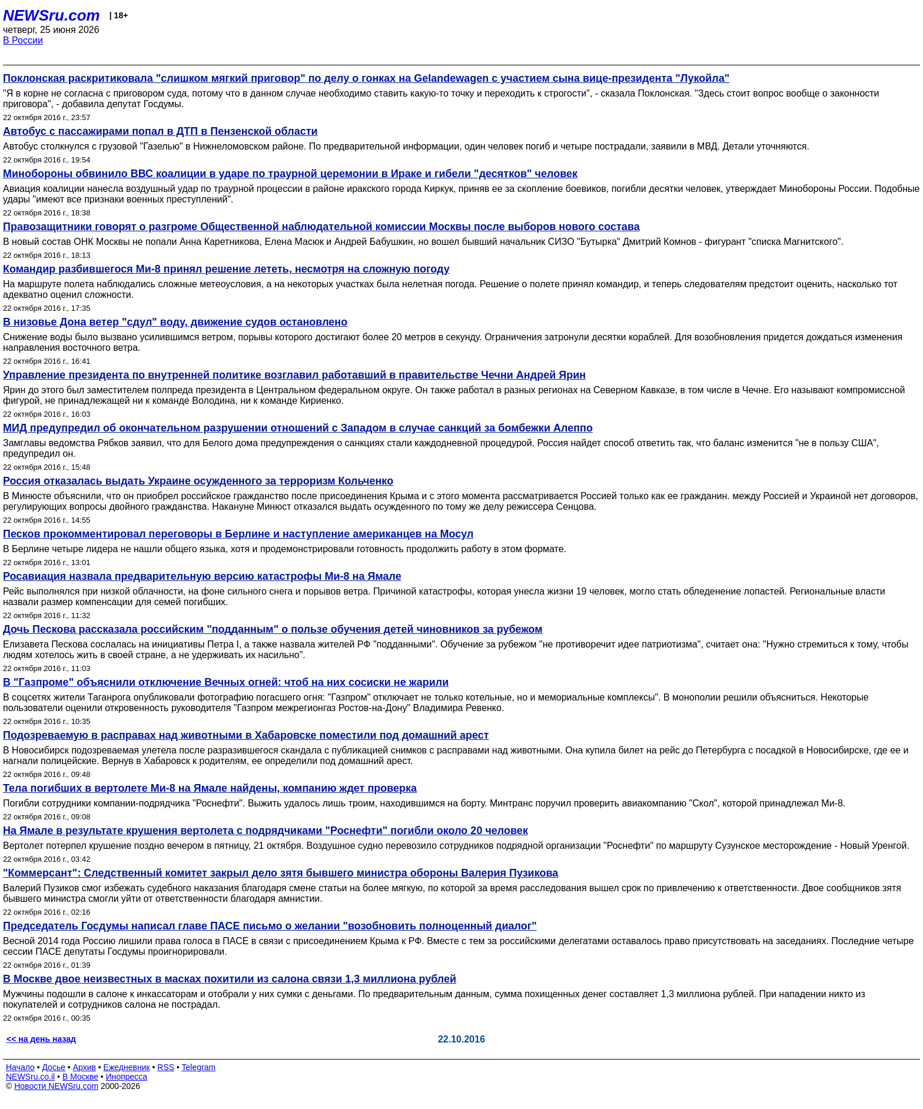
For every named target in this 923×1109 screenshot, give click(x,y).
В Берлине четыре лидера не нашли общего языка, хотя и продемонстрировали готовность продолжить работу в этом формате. (284, 549)
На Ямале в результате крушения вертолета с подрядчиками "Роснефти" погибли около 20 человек (265, 830)
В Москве (80, 1076)
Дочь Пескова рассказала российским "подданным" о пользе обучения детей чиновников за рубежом (273, 629)
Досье (53, 1067)
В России (23, 40)
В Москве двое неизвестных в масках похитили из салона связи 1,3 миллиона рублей (229, 979)
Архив (84, 1067)
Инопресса (127, 1076)
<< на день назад (41, 1039)
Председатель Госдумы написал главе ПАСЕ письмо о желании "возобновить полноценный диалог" (270, 926)
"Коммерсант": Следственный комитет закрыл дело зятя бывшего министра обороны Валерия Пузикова (280, 873)
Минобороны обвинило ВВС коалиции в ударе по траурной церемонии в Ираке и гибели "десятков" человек (290, 174)
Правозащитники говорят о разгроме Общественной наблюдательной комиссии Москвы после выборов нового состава (321, 227)
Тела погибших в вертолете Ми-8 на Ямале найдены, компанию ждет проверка (210, 788)
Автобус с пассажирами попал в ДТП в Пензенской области (160, 131)
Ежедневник (127, 1067)
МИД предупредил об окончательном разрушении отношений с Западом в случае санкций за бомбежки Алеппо (298, 428)
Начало (20, 1067)
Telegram (199, 1067)
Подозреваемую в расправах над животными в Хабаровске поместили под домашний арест (246, 735)
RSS (165, 1067)
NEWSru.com (51, 15)
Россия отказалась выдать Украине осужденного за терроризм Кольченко (198, 481)
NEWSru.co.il (30, 1076)
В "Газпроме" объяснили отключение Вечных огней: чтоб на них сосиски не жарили (226, 682)
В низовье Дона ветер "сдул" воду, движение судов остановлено (175, 322)
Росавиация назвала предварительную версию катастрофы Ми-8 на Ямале (202, 576)
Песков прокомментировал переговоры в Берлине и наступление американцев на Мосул (238, 534)
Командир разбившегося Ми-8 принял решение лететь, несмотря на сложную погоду (226, 269)
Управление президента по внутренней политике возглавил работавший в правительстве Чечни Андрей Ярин (294, 375)
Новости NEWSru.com (56, 1086)
